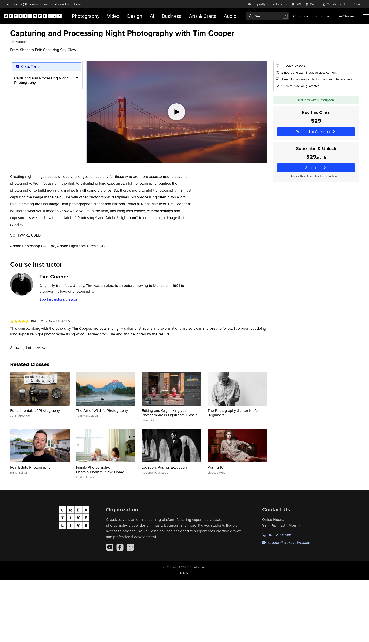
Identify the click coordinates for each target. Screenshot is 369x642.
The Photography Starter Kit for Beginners (233, 413)
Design (134, 15)
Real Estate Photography (30, 467)
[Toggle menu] (366, 16)
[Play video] (177, 112)
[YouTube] (110, 547)
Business (171, 15)
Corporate (300, 16)
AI (152, 15)
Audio (230, 15)
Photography (85, 15)
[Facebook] (120, 547)
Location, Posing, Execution (164, 467)
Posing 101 (216, 467)
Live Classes (345, 16)
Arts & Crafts (202, 15)
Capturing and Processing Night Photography (41, 80)
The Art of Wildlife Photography (102, 410)
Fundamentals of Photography (35, 410)
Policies (184, 573)
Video (113, 15)
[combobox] (267, 16)
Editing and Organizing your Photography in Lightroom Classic (169, 413)
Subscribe (322, 16)
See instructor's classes (58, 299)
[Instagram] (130, 547)
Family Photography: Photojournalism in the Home (100, 470)
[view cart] (312, 4)
